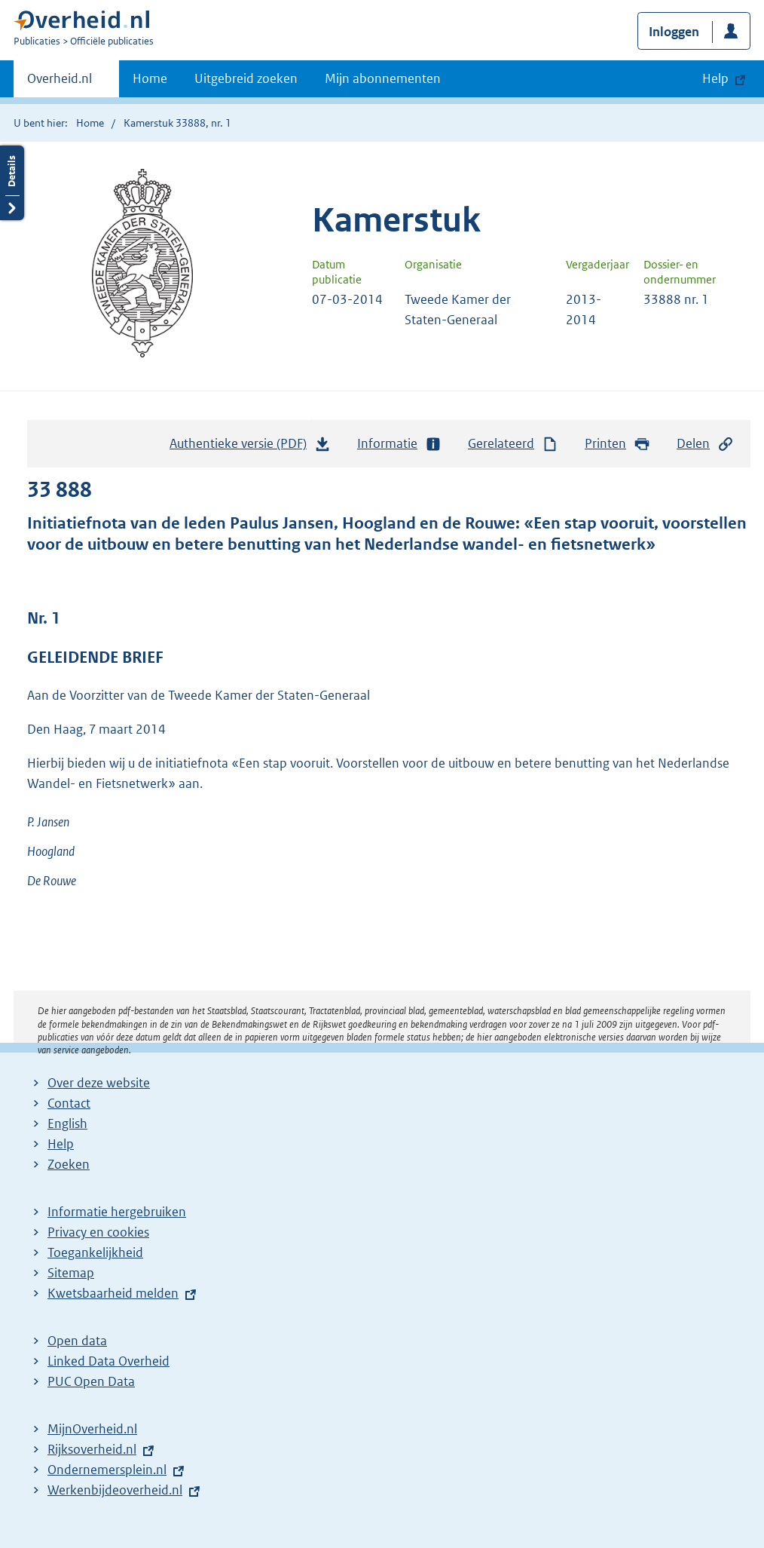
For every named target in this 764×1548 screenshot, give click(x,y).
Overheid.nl (59, 83)
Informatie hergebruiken (116, 1211)
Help (60, 1144)
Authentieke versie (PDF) (250, 447)
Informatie (399, 443)
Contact (68, 1103)
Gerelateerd (513, 443)
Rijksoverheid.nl (91, 1449)
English (67, 1123)
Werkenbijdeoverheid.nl (114, 1490)
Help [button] (715, 78)
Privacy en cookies (98, 1232)
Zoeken (68, 1164)
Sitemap (70, 1272)
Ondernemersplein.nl (107, 1469)
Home (150, 78)
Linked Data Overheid (108, 1361)
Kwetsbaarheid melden (113, 1293)
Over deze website (98, 1082)
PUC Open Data (91, 1381)
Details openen (12, 183)
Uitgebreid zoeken (246, 78)
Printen (617, 443)
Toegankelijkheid (95, 1252)
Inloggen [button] (674, 31)
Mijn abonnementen (383, 78)
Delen (705, 443)
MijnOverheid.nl (92, 1429)
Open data (77, 1340)
